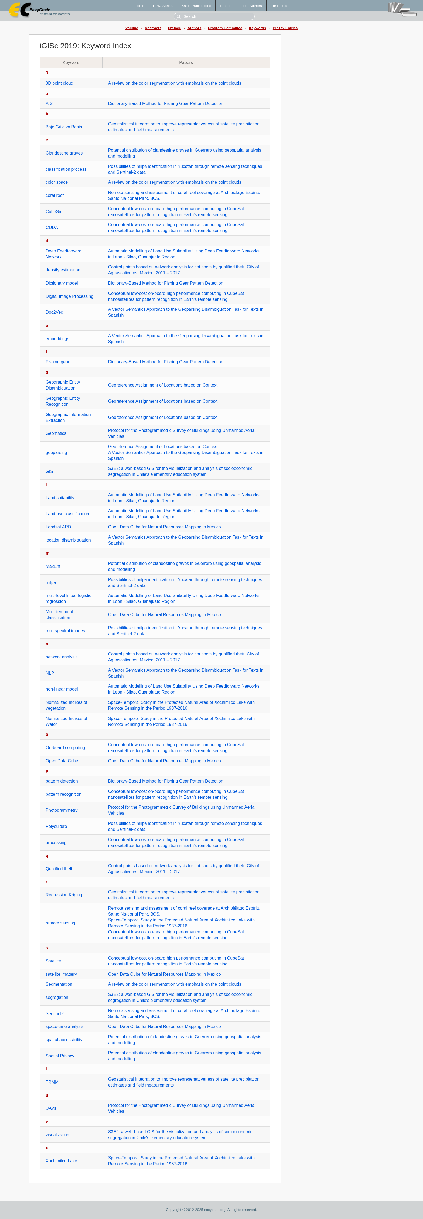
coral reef (55, 195)
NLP (50, 673)
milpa (51, 582)
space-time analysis (65, 1026)
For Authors (252, 6)
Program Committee (225, 28)
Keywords (257, 28)
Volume (131, 28)
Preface (174, 28)
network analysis (61, 657)
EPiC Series (163, 6)
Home (139, 6)
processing (56, 842)
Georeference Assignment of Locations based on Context (163, 385)
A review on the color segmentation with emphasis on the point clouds (174, 83)
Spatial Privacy (60, 1056)
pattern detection (62, 781)
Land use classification (67, 513)
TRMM (52, 1082)
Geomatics (56, 433)
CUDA (52, 227)
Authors (194, 28)
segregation (57, 997)
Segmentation (59, 984)
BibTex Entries (285, 28)
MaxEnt (53, 566)
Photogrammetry (61, 810)
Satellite (53, 961)
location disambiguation (68, 540)
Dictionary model (62, 283)
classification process (66, 169)
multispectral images (65, 631)
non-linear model (62, 689)
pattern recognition (63, 794)
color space (57, 182)
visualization (57, 1134)
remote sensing (60, 923)
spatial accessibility (64, 1039)
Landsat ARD (58, 527)
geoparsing (56, 452)
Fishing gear (57, 362)
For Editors (279, 6)
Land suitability (60, 498)
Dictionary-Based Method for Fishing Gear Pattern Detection (165, 103)
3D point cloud (59, 83)
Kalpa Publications (196, 6)
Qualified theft (59, 868)
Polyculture (56, 826)
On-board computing (65, 747)
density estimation (63, 270)
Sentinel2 (55, 1013)
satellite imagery (61, 974)
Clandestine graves (64, 153)
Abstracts (153, 28)
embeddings (57, 338)
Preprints (227, 6)
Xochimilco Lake (61, 1161)
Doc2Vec (54, 312)
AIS (49, 103)
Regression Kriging (64, 895)
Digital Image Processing (69, 296)
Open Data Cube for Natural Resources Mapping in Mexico (164, 527)
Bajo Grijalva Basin (64, 127)
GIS (49, 471)
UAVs (51, 1108)
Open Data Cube (62, 761)
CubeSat (54, 211)
